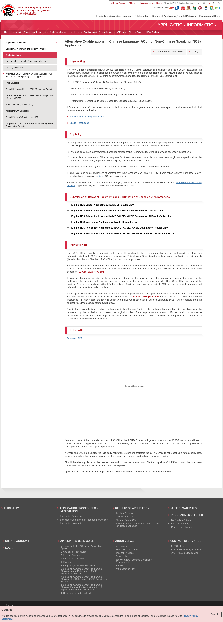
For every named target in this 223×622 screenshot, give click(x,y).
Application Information (60, 32)
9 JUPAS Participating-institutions (87, 116)
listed (101, 176)
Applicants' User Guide (170, 51)
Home (7, 32)
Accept (214, 614)
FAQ (196, 51)
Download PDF (74, 338)
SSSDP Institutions (79, 123)
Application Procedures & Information (29, 32)
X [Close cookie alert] (220, 608)
